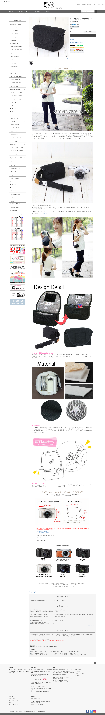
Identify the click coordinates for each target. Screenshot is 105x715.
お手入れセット (15, 184)
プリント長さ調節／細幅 (16, 49)
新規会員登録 (78, 669)
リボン (12, 53)
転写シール (13, 197)
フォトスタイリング (15, 194)
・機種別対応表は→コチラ (41, 531)
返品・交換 (55, 667)
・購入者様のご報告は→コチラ (42, 532)
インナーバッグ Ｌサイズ (17, 147)
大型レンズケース (15, 131)
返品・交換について (13, 704)
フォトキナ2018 (13, 210)
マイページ (38, 11)
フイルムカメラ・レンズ (15, 24)
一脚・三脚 (13, 102)
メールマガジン (97, 4)
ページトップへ (95, 663)
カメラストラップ (14, 43)
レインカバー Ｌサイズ (16, 92)
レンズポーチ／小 (15, 124)
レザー (12, 59)
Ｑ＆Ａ (28, 11)
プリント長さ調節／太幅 (16, 46)
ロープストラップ (15, 66)
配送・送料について (13, 700)
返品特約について (74, 39)
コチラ (45, 213)
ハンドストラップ (15, 70)
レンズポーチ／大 (15, 127)
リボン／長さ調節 (15, 56)
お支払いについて (13, 702)
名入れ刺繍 (13, 171)
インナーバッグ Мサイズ (17, 150)
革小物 (12, 191)
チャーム (13, 161)
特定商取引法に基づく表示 (30, 711)
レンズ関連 (12, 121)
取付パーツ (13, 175)
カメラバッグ (13, 144)
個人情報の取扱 (41, 711)
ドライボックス (15, 187)
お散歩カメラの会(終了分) (16, 207)
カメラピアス (14, 165)
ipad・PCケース (14, 118)
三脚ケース (13, 111)
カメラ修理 (13, 40)
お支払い (11, 667)
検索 (95, 11)
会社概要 (33, 696)
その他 (12, 201)
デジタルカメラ (14, 37)
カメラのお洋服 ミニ (16, 82)
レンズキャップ (14, 134)
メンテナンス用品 (15, 178)
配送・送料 (33, 667)
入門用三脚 (13, 108)
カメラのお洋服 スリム (16, 79)
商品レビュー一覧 (79, 675)
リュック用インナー (15, 154)
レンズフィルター (15, 141)
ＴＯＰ (11, 11)
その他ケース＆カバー (15, 89)
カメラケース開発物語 (15, 203)
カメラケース (6, 13)
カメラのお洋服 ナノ (14, 13)
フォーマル (13, 63)
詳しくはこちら (91, 625)
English (103, 4)
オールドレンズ (14, 30)
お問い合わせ (19, 711)
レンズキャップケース (16, 137)
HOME (1, 13)
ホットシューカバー (15, 168)
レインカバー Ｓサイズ (16, 99)
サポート (11, 696)
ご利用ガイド (89, 4)
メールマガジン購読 (79, 673)
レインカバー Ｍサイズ (16, 95)
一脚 (12, 105)
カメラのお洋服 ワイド (16, 76)
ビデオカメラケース (15, 114)
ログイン (79, 4)
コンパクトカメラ (15, 27)
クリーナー (13, 181)
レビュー (20, 11)
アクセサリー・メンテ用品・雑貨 (16, 158)
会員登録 (84, 4)
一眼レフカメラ (14, 33)
